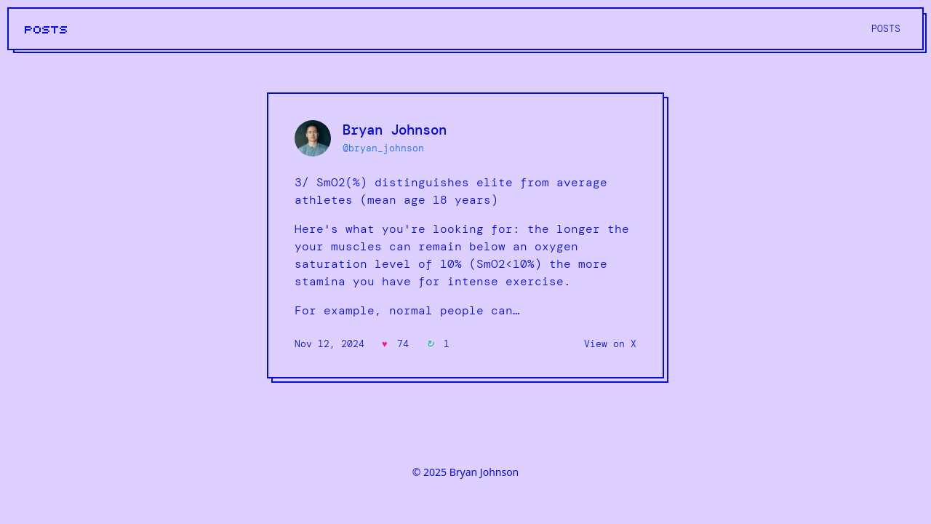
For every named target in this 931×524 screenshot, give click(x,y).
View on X (610, 344)
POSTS (46, 29)
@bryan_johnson (383, 148)
